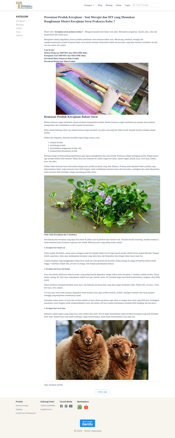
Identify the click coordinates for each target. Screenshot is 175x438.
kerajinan (53, 385)
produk (60, 385)
